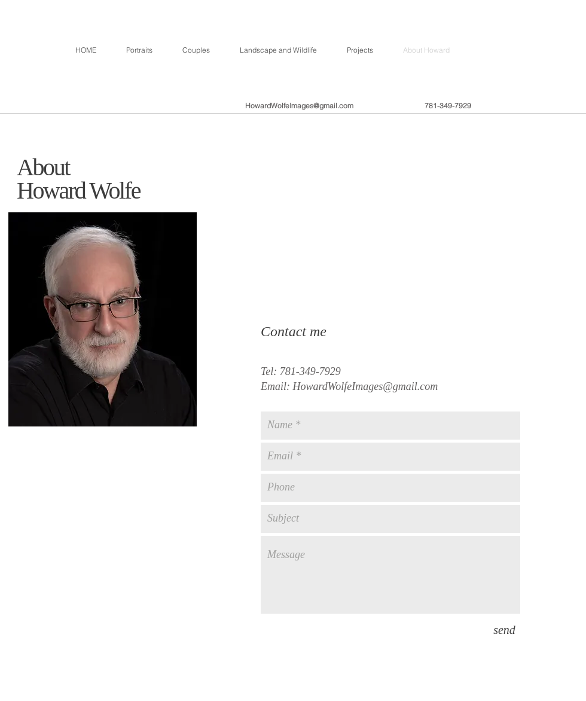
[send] (504, 629)
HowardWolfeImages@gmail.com (299, 105)
